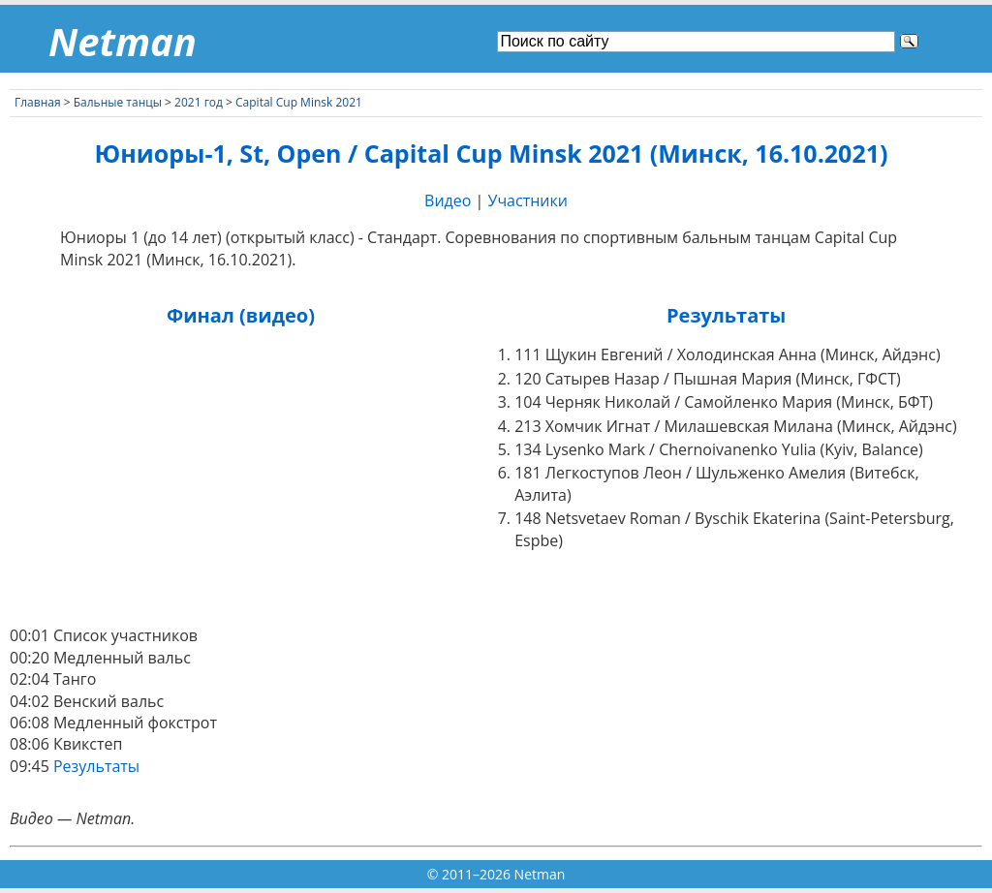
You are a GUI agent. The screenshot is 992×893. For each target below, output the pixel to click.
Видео (447, 200)
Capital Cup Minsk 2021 (298, 102)
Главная (38, 102)
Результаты (96, 766)
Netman (122, 41)
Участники (528, 200)
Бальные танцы (118, 102)
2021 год (198, 102)
